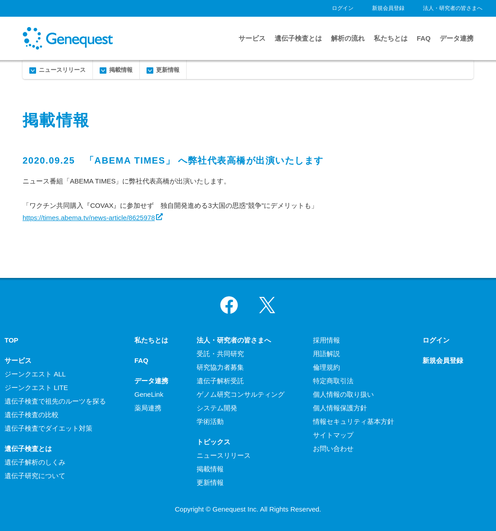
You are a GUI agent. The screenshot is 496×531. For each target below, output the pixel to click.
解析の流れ (348, 38)
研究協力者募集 (220, 367)
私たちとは (391, 38)
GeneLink (148, 394)
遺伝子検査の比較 (32, 414)
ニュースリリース (62, 69)
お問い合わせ (333, 448)
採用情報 (326, 340)
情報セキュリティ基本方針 (353, 421)
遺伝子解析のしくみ (35, 462)
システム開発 (217, 408)
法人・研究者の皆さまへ (452, 8)
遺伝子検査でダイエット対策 (48, 428)
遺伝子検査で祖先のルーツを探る (55, 401)
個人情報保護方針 (340, 408)
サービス (252, 38)
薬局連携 (147, 408)
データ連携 (456, 38)
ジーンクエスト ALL (35, 374)
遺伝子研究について (35, 475)
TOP (11, 340)
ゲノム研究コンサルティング (241, 394)
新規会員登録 (388, 8)
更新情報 (167, 69)
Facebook (229, 305)
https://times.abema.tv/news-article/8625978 (89, 217)
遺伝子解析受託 (220, 381)
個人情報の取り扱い (343, 394)
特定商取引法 (333, 381)
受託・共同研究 (220, 353)
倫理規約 (326, 367)
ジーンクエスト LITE (36, 387)
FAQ (424, 38)
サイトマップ (333, 435)
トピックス (213, 442)
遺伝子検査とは (298, 38)
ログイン (343, 8)
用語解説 (326, 353)
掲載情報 (121, 69)
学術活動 (210, 421)
